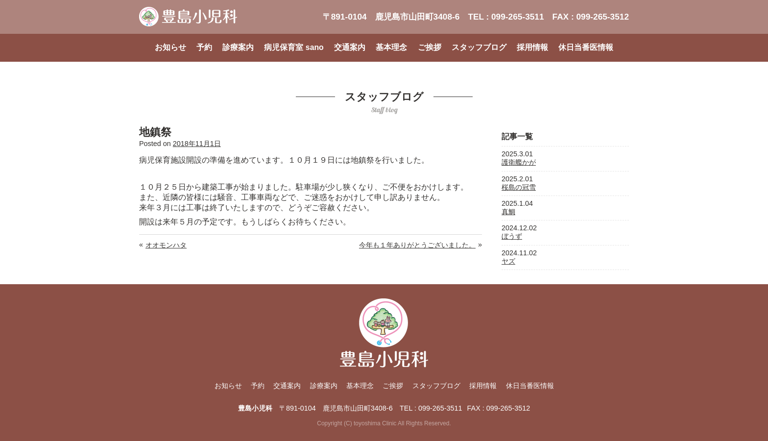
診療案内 (238, 47)
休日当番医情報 (585, 47)
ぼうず (512, 236)
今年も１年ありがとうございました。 (417, 245)
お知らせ (170, 47)
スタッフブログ (479, 47)
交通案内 (349, 47)
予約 (204, 47)
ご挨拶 (429, 47)
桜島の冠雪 (519, 187)
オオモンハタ (166, 245)
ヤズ (508, 261)
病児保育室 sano (293, 47)
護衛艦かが (519, 162)
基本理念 (391, 47)
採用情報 (532, 47)
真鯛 (508, 212)
